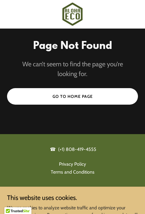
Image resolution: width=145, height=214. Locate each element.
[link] (72, 14)
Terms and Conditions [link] (73, 172)
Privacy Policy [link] (72, 164)
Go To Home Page (73, 96)
